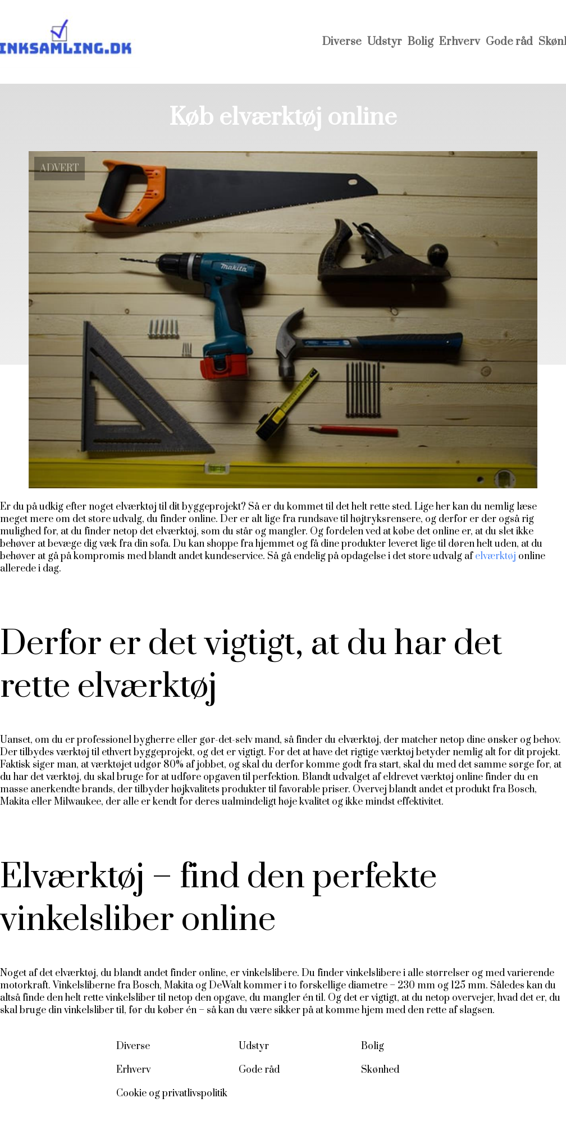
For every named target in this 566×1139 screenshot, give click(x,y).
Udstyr (384, 42)
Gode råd (509, 42)
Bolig (420, 42)
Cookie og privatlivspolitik (171, 1093)
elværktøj (495, 556)
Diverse (342, 42)
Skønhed (380, 1070)
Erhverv (459, 42)
